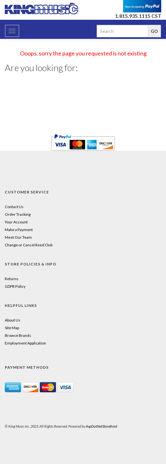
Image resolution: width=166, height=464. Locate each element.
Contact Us (14, 206)
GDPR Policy (15, 286)
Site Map (12, 327)
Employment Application (25, 343)
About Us (12, 320)
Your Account (16, 222)
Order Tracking (18, 214)
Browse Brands (18, 335)
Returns (11, 278)
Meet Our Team (18, 237)
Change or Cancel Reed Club (28, 245)
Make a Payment (19, 229)
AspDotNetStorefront (101, 426)
